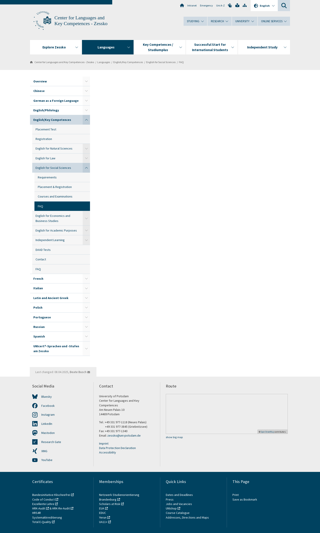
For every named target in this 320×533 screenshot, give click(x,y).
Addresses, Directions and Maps (187, 517)
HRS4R (36, 513)
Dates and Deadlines (179, 495)
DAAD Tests (43, 250)
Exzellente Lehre (43, 504)
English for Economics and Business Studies (53, 218)
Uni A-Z (220, 5)
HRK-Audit (38, 508)
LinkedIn (46, 424)
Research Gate (51, 442)
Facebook (48, 406)
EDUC (102, 513)
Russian (39, 327)
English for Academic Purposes (56, 230)
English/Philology (46, 110)
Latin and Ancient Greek (50, 298)
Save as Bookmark (244, 499)
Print (235, 495)
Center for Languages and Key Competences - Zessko (64, 62)
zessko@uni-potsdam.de (124, 435)
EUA (101, 508)
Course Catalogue (178, 513)
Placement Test (46, 129)
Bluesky (46, 397)
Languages (103, 62)
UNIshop (171, 508)
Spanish (39, 336)
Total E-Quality (41, 522)
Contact (41, 259)
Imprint (103, 443)
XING (44, 451)
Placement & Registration (55, 187)
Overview (40, 81)
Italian (38, 288)
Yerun (102, 517)
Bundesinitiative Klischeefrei (51, 495)
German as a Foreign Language (56, 101)
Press (170, 499)
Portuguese (42, 317)
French (38, 279)
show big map (174, 437)
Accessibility (107, 452)
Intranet (192, 5)
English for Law (45, 158)
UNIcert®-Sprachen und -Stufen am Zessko (56, 348)
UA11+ (103, 522)
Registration (44, 139)
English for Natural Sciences (54, 148)
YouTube (46, 460)
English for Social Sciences (161, 62)
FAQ (181, 62)
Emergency (206, 5)
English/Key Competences (128, 62)
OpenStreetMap (267, 432)
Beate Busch (78, 372)
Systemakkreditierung (47, 517)
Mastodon (48, 433)
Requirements (47, 177)
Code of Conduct (43, 499)
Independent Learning (50, 240)
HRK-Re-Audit (61, 508)
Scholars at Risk (109, 504)
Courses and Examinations (55, 196)
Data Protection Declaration (117, 448)
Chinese (39, 91)
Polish (37, 307)
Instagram (48, 415)
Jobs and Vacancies (179, 504)
